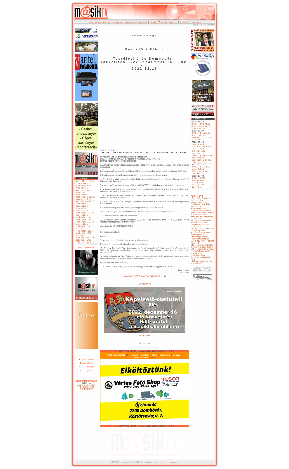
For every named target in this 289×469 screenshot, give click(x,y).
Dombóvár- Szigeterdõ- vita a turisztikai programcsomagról (201, 217)
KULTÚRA (107, 22)
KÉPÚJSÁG (196, 22)
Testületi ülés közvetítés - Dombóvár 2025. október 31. (85, 185)
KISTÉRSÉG (118, 22)
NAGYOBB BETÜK (86, 263)
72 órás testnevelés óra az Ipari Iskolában (201, 279)
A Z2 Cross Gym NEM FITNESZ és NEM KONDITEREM (86, 403)
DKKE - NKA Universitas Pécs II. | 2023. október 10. (201, 154)
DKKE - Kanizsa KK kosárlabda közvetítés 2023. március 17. (202, 168)
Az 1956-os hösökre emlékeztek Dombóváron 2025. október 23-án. (85, 198)
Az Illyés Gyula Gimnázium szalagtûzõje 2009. (202, 246)
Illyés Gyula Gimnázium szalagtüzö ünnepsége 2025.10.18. (83, 212)
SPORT (98, 22)
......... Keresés (86, 375)
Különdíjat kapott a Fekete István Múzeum (200, 254)
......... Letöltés (86, 378)
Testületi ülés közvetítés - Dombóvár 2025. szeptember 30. (85, 225)
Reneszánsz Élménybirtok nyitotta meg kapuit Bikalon (203, 263)
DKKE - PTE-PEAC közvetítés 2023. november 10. (201, 128)
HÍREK (90, 22)
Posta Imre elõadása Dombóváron (200, 242)
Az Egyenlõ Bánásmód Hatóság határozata (201, 238)
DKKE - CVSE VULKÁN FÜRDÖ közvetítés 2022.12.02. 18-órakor (199, 198)
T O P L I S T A (197, 213)
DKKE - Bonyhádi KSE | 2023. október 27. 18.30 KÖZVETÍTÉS (202, 140)
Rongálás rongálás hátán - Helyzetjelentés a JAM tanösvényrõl (202, 268)
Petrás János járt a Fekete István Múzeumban (202, 230)
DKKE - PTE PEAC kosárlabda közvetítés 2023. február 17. (201, 182)
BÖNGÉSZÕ (142, 22)
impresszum (174, 462)
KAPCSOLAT (185, 22)
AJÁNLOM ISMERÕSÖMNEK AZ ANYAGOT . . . (144, 276)
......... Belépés (86, 382)
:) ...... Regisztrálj (86, 386)
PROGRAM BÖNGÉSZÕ (86, 397)
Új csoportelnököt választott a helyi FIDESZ (201, 226)
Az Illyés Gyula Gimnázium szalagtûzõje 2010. (201, 274)
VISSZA (145, 284)
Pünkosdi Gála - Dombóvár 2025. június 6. (85, 246)
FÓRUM (153, 22)
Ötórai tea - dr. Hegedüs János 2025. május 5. (86, 255)
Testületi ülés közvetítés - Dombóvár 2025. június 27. (85, 236)
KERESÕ (163, 22)
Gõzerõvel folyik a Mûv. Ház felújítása (201, 250)
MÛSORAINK (130, 22)
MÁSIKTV (173, 22)
